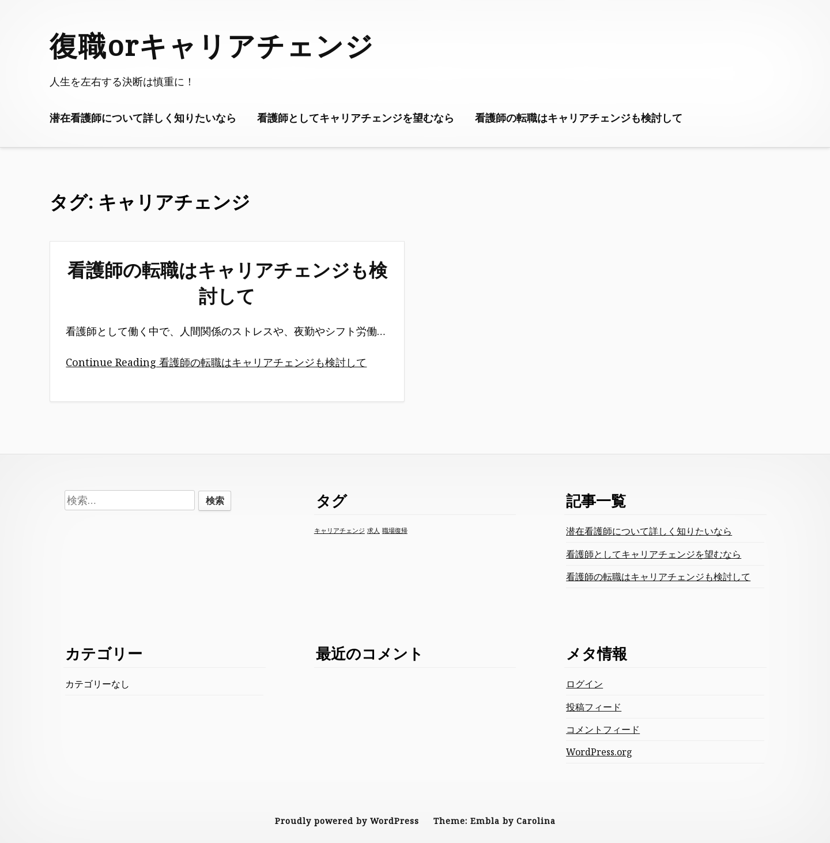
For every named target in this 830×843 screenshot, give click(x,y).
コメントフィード (603, 729)
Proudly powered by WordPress (347, 820)
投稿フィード (593, 707)
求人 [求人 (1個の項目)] (373, 530)
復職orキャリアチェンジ (212, 45)
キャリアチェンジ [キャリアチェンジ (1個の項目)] (339, 530)
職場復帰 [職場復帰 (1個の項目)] (395, 530)
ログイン (584, 684)
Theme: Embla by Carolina (494, 820)
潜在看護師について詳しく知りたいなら (143, 118)
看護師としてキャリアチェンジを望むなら (355, 118)
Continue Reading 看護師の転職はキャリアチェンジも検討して (216, 362)
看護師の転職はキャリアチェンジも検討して (578, 118)
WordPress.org (599, 752)
